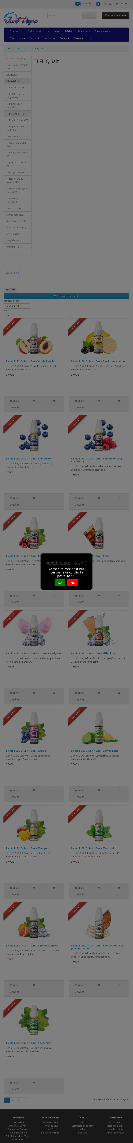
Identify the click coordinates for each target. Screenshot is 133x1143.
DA (60, 583)
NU (72, 583)
